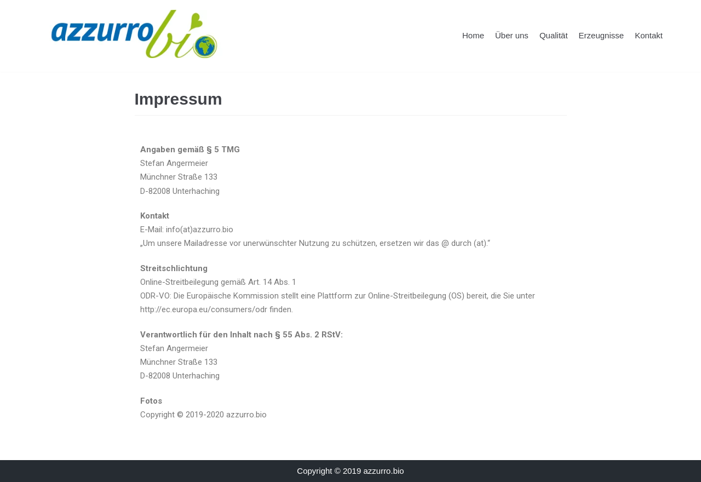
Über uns (511, 35)
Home (473, 35)
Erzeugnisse (601, 35)
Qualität (553, 35)
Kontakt (649, 35)
